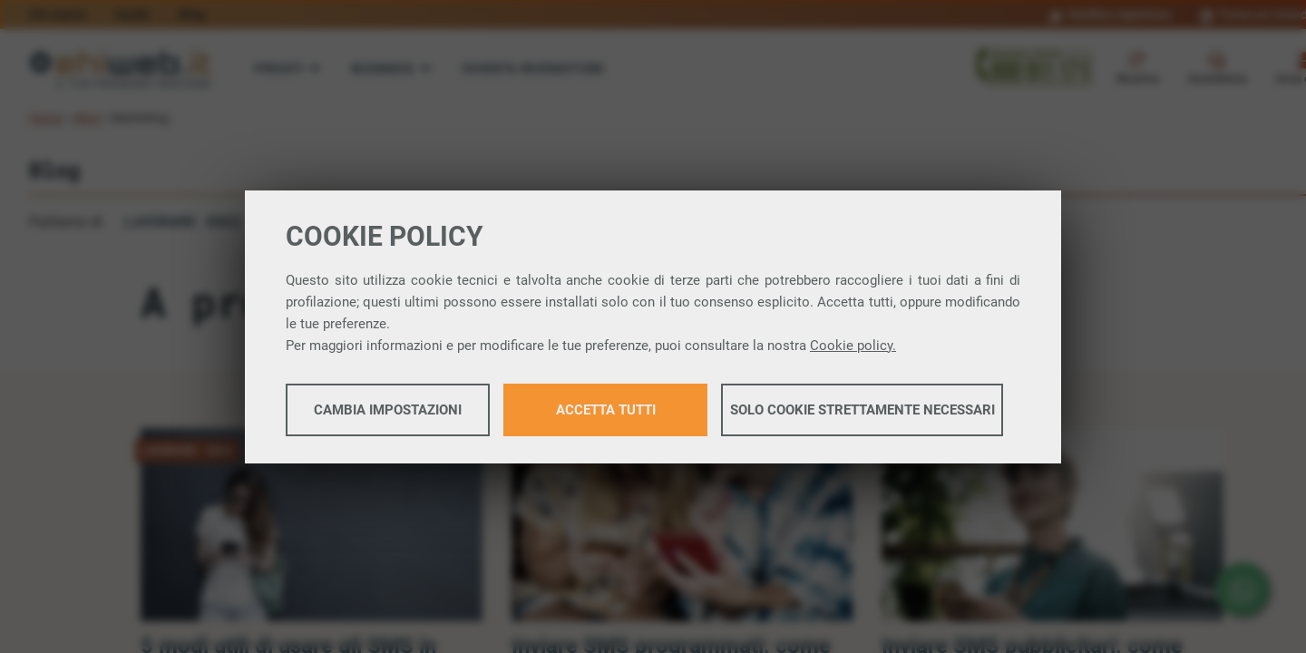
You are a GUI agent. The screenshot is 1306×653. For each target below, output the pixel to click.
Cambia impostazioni (388, 410)
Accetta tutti (606, 410)
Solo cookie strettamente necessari (862, 410)
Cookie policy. (853, 345)
